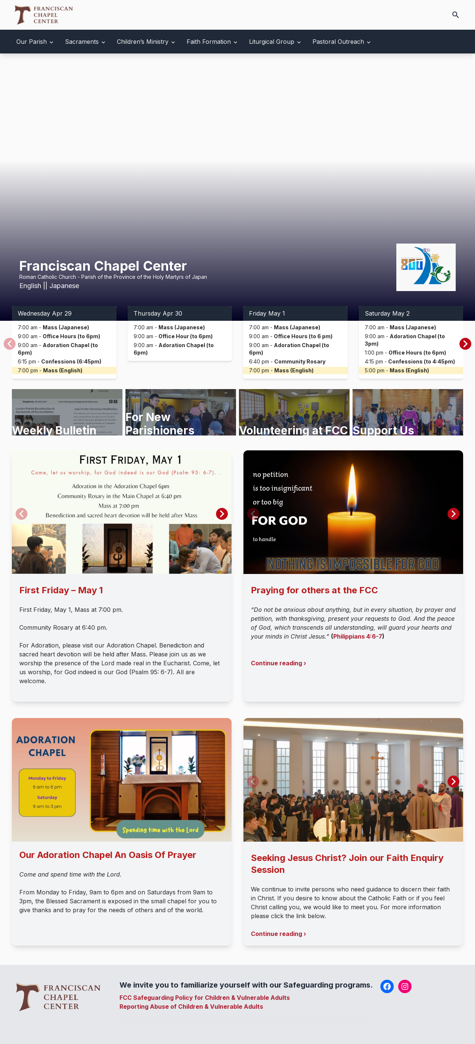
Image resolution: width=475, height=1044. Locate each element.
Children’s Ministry (142, 41)
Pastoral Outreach (338, 41)
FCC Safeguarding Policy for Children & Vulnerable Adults (204, 997)
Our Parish (31, 41)
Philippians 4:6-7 (357, 636)
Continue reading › (278, 663)
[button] (465, 344)
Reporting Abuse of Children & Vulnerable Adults (191, 1006)
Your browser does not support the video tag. (237, 187)
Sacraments (82, 41)
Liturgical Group (271, 41)
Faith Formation (209, 41)
